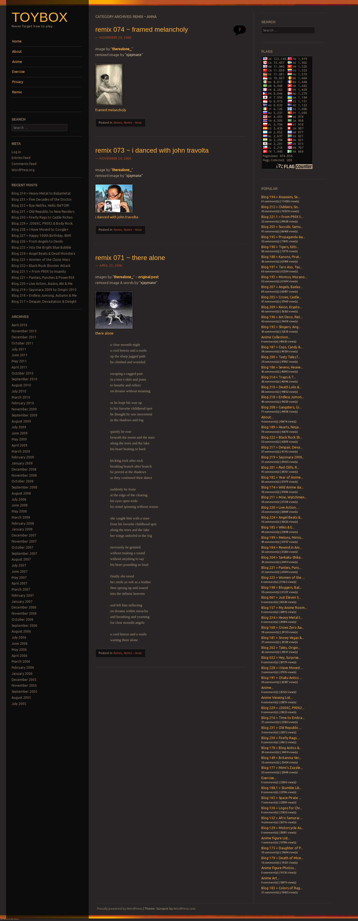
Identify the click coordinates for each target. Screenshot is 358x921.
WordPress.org (23, 170)
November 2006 (24, 613)
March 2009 (21, 451)
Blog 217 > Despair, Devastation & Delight (44, 301)
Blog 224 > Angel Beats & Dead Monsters (43, 253)
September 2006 (24, 625)
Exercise (18, 71)
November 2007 (24, 541)
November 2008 (24, 475)
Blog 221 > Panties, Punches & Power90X (43, 277)
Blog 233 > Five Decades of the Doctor (42, 199)
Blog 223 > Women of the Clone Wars (41, 259)
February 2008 (23, 523)
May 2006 (19, 649)
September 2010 (24, 379)
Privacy (17, 82)
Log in (16, 152)
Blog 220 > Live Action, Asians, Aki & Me (42, 283)
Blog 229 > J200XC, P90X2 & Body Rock (42, 223)
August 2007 (21, 559)
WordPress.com (184, 908)
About (17, 51)
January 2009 (22, 463)
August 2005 (21, 697)
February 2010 (23, 403)
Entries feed (21, 158)
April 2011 (19, 367)
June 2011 (20, 355)
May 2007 (19, 577)
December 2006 (24, 607)
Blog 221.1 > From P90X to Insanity (39, 271)
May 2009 (19, 439)
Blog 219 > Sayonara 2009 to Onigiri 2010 (44, 289)
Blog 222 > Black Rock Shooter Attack (41, 265)
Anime (17, 61)
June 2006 (20, 643)
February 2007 (23, 595)
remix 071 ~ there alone (130, 257)
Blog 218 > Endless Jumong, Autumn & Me (44, 295)
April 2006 (19, 655)
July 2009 (19, 427)
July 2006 (19, 637)
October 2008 (22, 481)
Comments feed (24, 164)
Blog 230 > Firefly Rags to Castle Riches (42, 217)
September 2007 (24, 553)
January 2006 (22, 673)
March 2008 (21, 517)
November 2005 (24, 685)
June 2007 (20, 571)
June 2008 (20, 505)
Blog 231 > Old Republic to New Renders (43, 211)
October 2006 (22, 619)
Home (17, 41)
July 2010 (19, 391)
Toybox (40, 17)
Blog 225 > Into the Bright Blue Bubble (41, 247)
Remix (17, 92)
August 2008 (21, 493)
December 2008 (24, 469)
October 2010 (22, 373)
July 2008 (19, 499)
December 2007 (24, 535)
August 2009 (21, 421)
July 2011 (19, 349)
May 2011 (19, 361)
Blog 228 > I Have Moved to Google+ (40, 229)
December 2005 (24, 679)
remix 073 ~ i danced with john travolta (152, 150)
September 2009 (24, 415)
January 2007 (22, 601)
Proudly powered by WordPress (119, 908)
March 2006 (21, 661)
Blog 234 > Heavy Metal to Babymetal (41, 193)
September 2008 (24, 487)
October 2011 (22, 343)
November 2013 (24, 331)
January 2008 (22, 529)
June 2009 (20, 433)
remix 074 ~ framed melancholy (141, 29)
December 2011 (24, 337)
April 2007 (19, 583)
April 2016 (19, 325)
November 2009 (24, 409)
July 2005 (19, 703)
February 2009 (23, 457)
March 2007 (21, 589)
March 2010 (21, 397)
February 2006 (23, 667)
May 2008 (19, 511)
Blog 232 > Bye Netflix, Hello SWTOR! (40, 205)
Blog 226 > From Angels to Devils (37, 241)
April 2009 (19, 445)
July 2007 (19, 565)
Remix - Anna (132, 122)
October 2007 (22, 547)
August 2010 (21, 385)
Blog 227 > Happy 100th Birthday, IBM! (41, 235)
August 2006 (21, 631)
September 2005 (24, 691)
